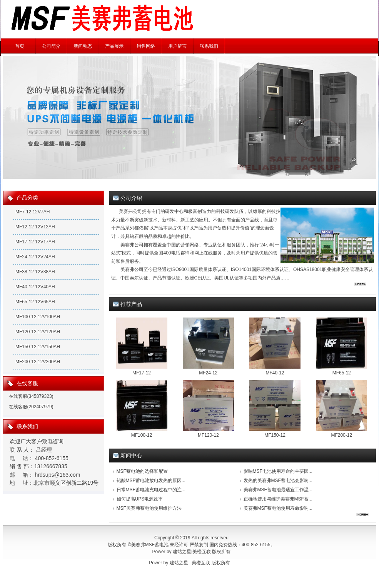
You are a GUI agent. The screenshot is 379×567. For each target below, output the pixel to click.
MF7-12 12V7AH (32, 211)
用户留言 (177, 46)
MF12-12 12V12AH (35, 226)
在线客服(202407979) (31, 406)
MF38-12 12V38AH (35, 271)
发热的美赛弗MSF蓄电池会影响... (278, 480)
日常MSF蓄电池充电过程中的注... (151, 489)
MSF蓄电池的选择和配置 (142, 471)
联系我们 (209, 46)
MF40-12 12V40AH (35, 286)
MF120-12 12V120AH (37, 331)
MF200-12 (341, 435)
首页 (19, 46)
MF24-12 (208, 373)
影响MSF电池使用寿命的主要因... (278, 471)
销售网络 (146, 46)
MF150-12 (275, 435)
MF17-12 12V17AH (35, 241)
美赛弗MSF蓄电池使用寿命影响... (278, 508)
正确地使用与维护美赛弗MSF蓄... (278, 499)
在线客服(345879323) (31, 396)
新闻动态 (82, 46)
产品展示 (114, 46)
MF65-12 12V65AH (35, 301)
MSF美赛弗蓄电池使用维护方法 (149, 508)
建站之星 (182, 551)
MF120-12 (208, 435)
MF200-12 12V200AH (37, 361)
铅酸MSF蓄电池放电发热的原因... (151, 480)
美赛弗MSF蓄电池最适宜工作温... (278, 489)
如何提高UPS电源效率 (140, 499)
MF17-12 (141, 373)
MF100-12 (141, 435)
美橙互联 (201, 551)
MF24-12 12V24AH (35, 256)
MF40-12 (274, 373)
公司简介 (51, 46)
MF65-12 (341, 373)
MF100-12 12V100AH (37, 316)
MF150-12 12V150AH (37, 346)
